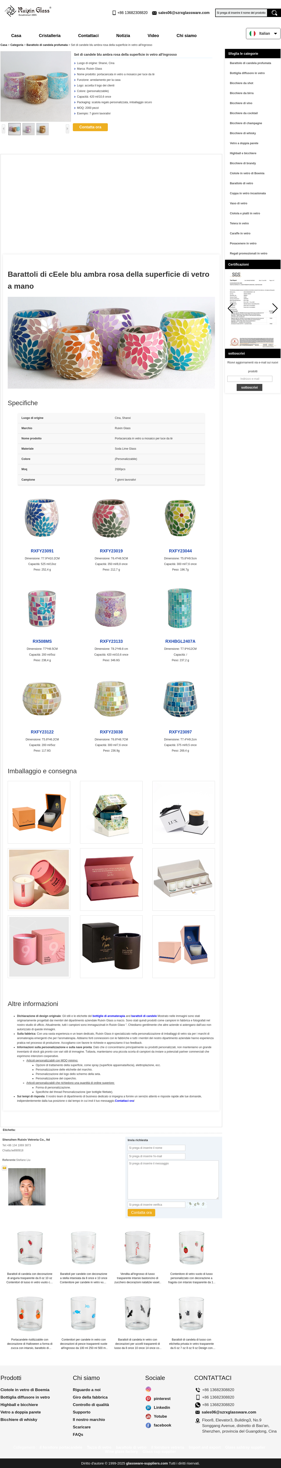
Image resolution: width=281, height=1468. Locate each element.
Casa (16, 35)
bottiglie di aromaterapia (108, 1016)
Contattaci (88, 35)
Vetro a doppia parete (244, 143)
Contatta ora (90, 127)
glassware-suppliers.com (147, 1463)
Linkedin (148, 1408)
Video (153, 35)
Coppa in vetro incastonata (248, 193)
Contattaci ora (124, 1100)
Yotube (148, 1416)
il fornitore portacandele (60, 1447)
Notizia (123, 35)
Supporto (82, 1412)
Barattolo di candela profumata (47, 45)
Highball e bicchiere (243, 153)
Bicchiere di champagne (246, 123)
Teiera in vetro (239, 223)
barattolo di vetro (131, 1447)
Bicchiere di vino (241, 103)
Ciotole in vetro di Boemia (247, 173)
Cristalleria (49, 35)
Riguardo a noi (87, 1390)
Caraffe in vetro (240, 233)
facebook (148, 1425)
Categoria (16, 45)
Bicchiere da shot (241, 83)
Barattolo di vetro (241, 183)
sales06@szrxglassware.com (184, 13)
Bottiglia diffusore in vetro (247, 73)
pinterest (148, 1399)
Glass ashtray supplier (245, 1447)
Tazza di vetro (99, 1447)
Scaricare (82, 1427)
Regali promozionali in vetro (248, 253)
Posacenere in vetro (243, 243)
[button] (275, 308)
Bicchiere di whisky (243, 133)
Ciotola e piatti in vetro (245, 213)
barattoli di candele (144, 1016)
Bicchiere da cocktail (244, 113)
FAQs (78, 1434)
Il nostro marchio (89, 1419)
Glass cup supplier (159, 1452)
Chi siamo (187, 35)
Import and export (205, 1447)
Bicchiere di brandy (243, 163)
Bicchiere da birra (241, 93)
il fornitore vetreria (167, 1447)
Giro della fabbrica (90, 1397)
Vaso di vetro (238, 203)
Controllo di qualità (91, 1405)
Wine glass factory (121, 1452)
